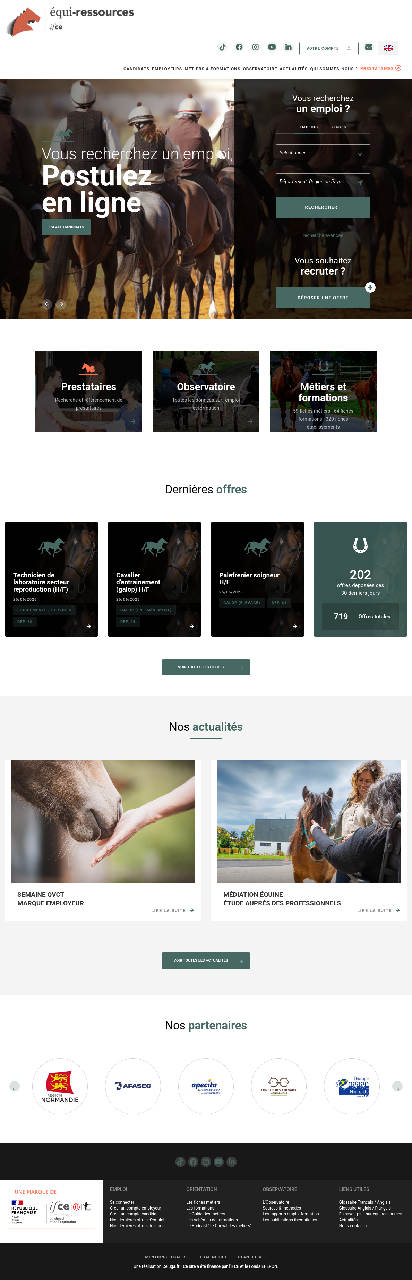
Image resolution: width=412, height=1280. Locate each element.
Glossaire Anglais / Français (365, 1208)
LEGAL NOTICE (213, 1257)
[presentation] (14, 1086)
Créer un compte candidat (134, 1214)
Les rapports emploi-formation (291, 1214)
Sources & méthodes (282, 1208)
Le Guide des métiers (205, 1214)
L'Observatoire (276, 1202)
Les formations (200, 1208)
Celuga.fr (170, 1266)
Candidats (136, 69)
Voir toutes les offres (210, 667)
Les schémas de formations (212, 1220)
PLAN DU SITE (252, 1257)
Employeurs (167, 69)
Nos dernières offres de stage (137, 1225)
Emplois (309, 127)
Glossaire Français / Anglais (365, 1202)
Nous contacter (353, 1225)
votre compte (329, 48)
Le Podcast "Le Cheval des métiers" (218, 1225)
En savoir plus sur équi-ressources (370, 1214)
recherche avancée (323, 235)
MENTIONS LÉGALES (166, 1257)
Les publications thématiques (290, 1220)
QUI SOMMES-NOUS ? (334, 69)
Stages (338, 127)
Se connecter (122, 1202)
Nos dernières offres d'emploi (137, 1220)
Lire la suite (172, 910)
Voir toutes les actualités (208, 961)
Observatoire (206, 387)
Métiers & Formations (212, 69)
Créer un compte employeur (135, 1208)
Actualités (294, 69)
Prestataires (88, 387)
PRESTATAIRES (381, 68)
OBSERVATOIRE (260, 69)
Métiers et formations (323, 393)
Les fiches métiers (203, 1202)
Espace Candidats (66, 227)
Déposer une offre (323, 297)
